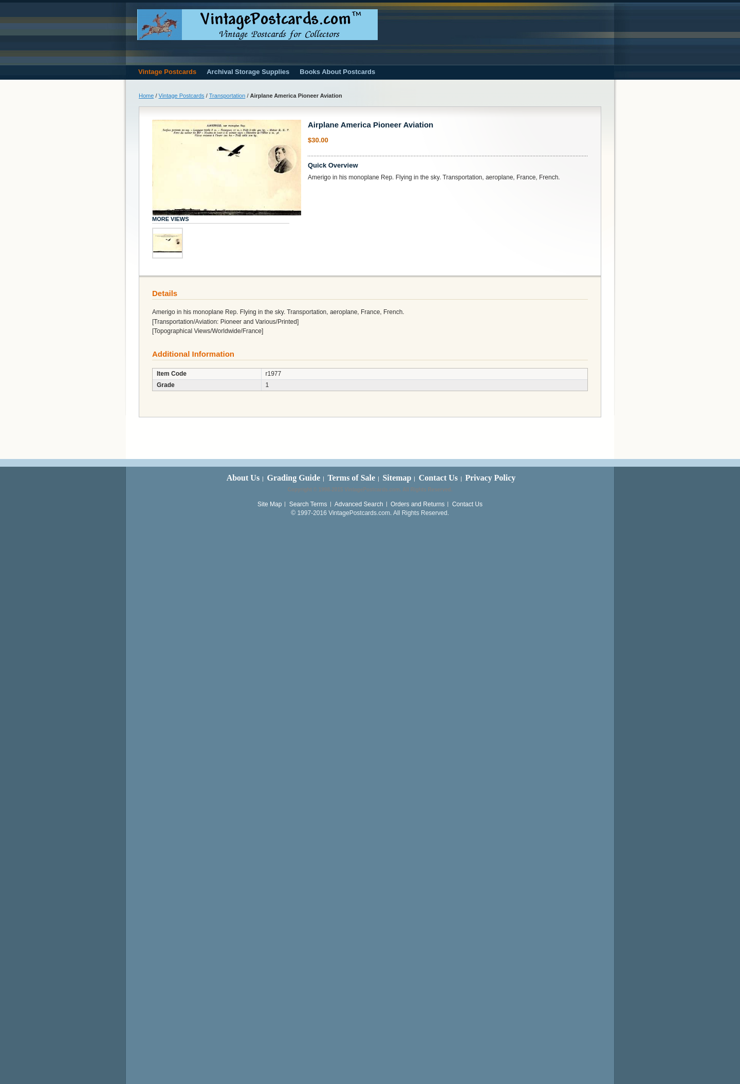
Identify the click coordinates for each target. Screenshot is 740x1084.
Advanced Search (359, 504)
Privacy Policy (490, 477)
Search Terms (308, 504)
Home (146, 96)
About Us (243, 477)
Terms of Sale (351, 477)
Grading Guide (293, 477)
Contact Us (438, 477)
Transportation (227, 96)
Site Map (269, 504)
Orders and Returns (418, 504)
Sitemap (396, 477)
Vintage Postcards (182, 96)
